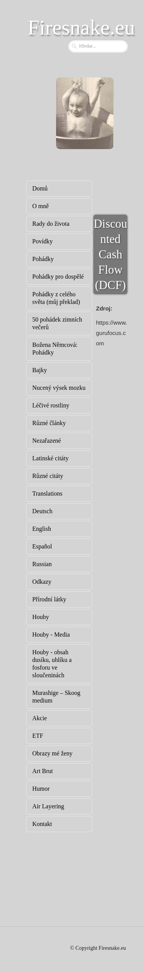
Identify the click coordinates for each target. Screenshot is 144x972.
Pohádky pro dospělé (58, 276)
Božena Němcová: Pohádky (55, 349)
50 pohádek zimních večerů (57, 323)
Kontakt (42, 824)
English (41, 528)
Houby (40, 617)
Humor (41, 788)
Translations (47, 493)
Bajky (39, 370)
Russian (42, 564)
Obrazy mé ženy (52, 753)
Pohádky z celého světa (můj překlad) (56, 298)
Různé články (49, 423)
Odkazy (41, 581)
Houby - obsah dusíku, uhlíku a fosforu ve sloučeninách (52, 663)
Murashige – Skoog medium (56, 697)
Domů (40, 188)
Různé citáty (47, 476)
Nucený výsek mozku (59, 387)
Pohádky (43, 259)
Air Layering (48, 806)
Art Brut (42, 771)
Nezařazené (46, 440)
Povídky (42, 241)
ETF (37, 735)
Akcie (39, 718)
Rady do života (51, 223)
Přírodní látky (49, 599)
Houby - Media (51, 634)
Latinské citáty (50, 458)
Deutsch (42, 511)
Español (42, 546)
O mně (40, 206)
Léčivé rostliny (50, 405)
